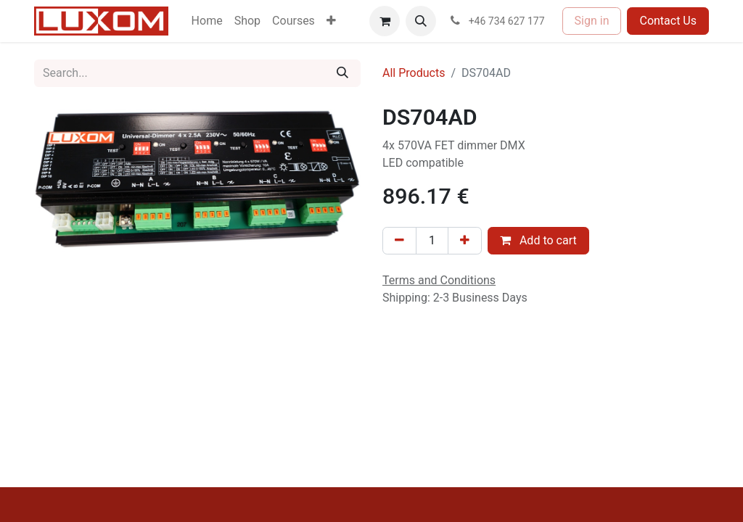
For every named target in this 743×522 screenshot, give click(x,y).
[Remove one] (399, 240)
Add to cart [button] (538, 240)
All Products (413, 73)
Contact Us (668, 21)
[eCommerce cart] (384, 21)
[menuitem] (207, 21)
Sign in (592, 21)
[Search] (342, 73)
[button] (421, 21)
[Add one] (465, 240)
